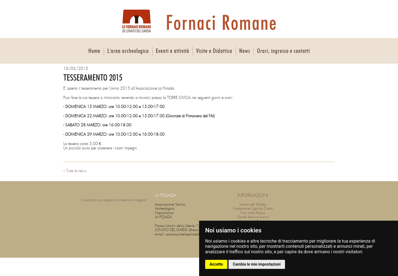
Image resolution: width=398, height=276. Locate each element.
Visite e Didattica (214, 51)
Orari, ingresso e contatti (283, 51)
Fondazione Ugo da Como (253, 208)
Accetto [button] (216, 264)
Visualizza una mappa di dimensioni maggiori (114, 200)
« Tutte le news (74, 170)
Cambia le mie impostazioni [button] (257, 264)
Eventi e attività (172, 51)
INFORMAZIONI (253, 195)
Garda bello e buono (253, 217)
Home (94, 51)
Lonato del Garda (253, 204)
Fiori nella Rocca (253, 212)
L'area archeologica (128, 51)
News (244, 51)
